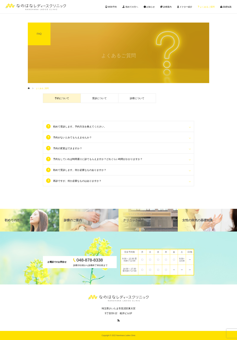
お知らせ (149, 7)
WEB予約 (111, 7)
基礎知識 (225, 7)
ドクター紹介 (184, 7)
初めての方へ (130, 7)
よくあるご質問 (206, 7)
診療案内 (166, 7)
